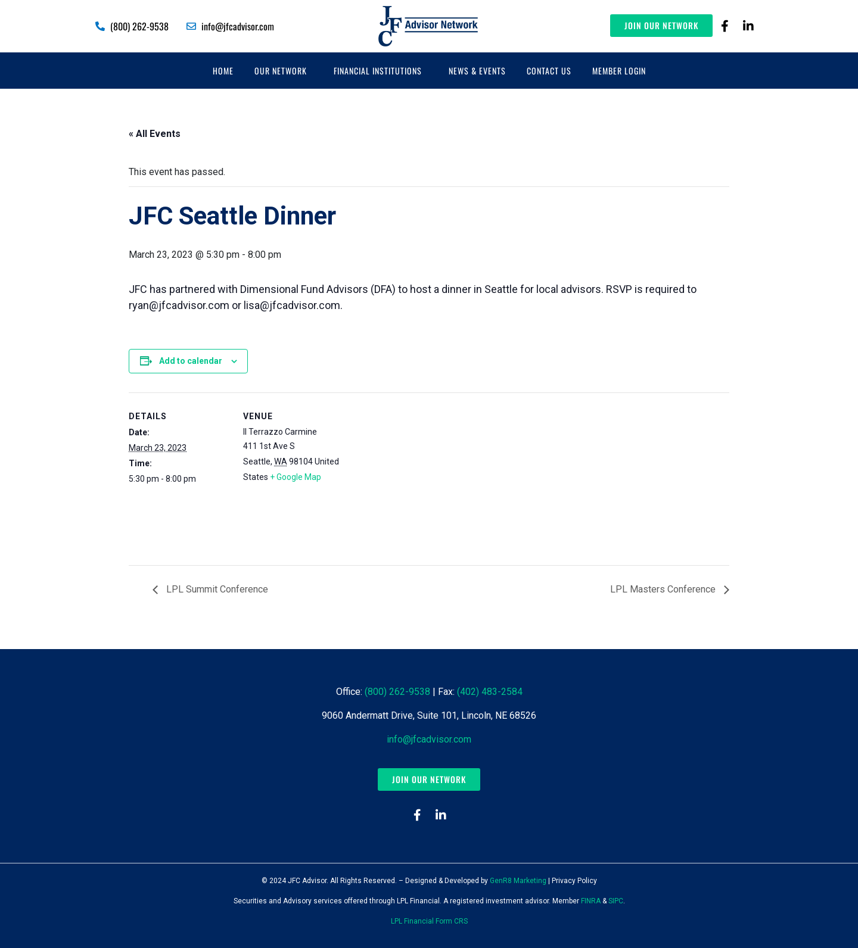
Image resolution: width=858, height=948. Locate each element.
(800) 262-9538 (397, 691)
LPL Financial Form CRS (429, 921)
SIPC (615, 901)
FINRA (591, 901)
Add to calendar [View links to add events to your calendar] (190, 361)
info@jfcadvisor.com (429, 739)
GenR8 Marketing (518, 881)
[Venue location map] (420, 475)
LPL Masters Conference (664, 589)
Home (223, 70)
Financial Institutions (378, 70)
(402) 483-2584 (490, 691)
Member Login (619, 70)
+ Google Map (295, 477)
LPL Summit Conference (216, 589)
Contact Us (549, 70)
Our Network (280, 70)
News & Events (477, 70)
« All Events (155, 133)
